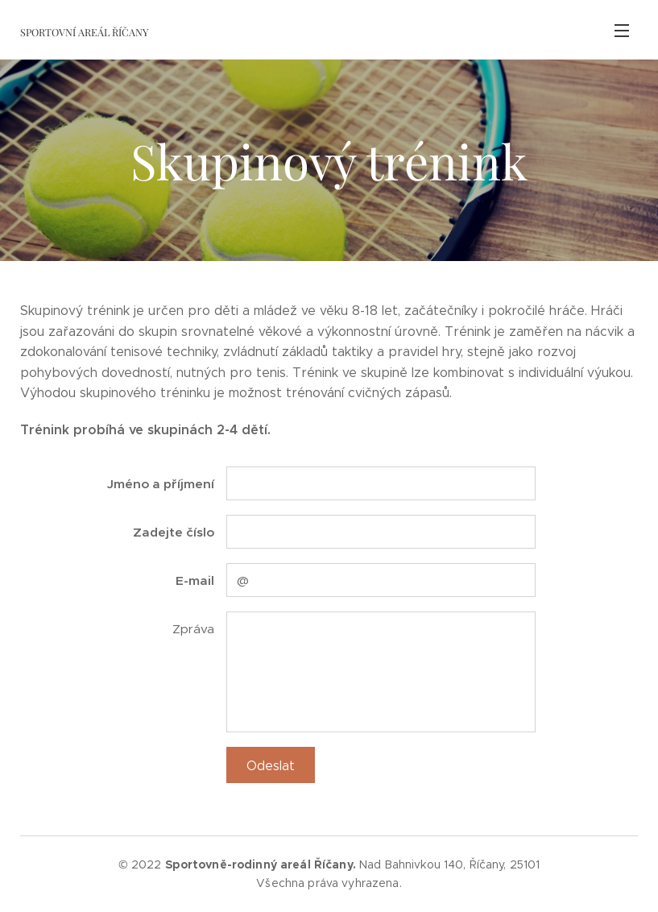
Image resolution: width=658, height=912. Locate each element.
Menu (622, 30)
